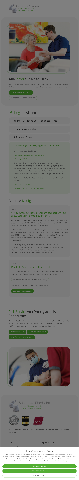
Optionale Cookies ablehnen (39, 471)
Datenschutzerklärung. (60, 461)
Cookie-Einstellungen (39, 476)
